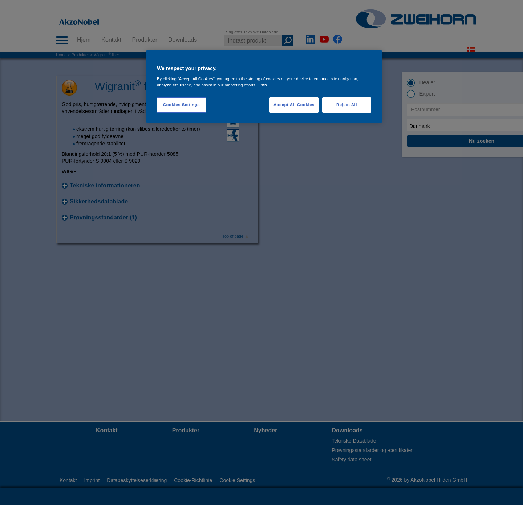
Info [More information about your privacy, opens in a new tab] (263, 85)
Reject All (346, 104)
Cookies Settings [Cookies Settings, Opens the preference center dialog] (181, 104)
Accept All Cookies (294, 104)
